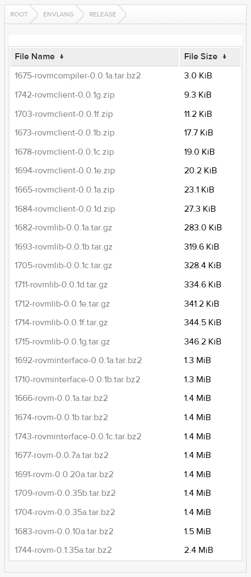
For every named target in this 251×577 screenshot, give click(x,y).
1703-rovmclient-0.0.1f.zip (64, 114)
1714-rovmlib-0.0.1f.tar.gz (61, 322)
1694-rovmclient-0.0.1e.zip (65, 170)
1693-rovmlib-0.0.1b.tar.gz (64, 246)
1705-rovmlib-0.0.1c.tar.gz (63, 265)
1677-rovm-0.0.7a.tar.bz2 (62, 455)
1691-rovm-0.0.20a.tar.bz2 (64, 474)
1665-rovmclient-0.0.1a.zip (65, 189)
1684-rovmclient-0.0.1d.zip (65, 208)
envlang (58, 14)
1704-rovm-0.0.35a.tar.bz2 (65, 512)
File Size (201, 56)
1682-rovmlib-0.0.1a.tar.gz (63, 227)
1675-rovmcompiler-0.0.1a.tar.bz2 (78, 75)
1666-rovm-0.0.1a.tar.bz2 (61, 398)
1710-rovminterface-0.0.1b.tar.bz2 (77, 379)
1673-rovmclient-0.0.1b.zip (65, 132)
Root (19, 14)
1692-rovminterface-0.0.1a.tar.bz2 (78, 360)
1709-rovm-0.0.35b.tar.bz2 (65, 493)
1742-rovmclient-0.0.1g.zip (65, 94)
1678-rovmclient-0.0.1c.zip (64, 151)
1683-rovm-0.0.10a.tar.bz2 (64, 531)
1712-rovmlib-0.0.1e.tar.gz (62, 303)
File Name (35, 56)
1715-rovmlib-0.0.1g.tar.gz (62, 341)
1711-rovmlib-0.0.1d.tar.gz (61, 284)
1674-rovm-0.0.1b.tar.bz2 (61, 417)
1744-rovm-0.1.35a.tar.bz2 (63, 550)
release (102, 14)
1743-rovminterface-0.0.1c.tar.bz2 (78, 436)
